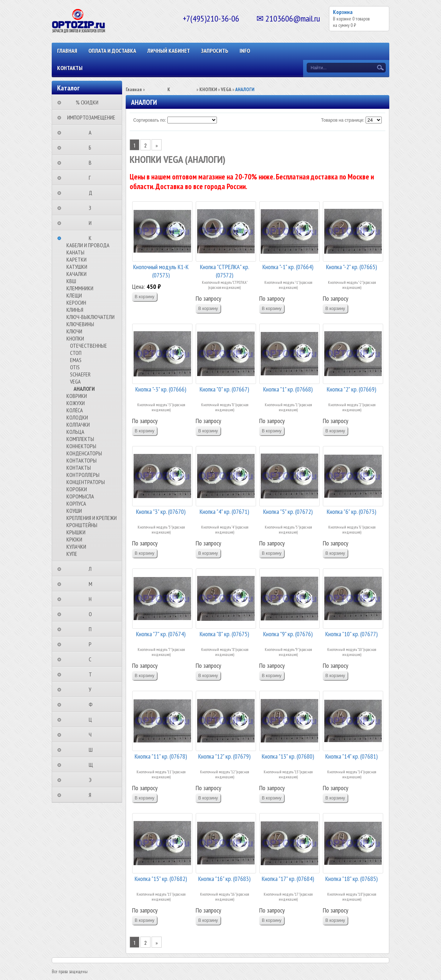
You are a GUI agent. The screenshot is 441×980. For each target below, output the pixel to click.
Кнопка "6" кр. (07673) (351, 511)
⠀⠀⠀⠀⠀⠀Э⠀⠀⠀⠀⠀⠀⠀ (92, 779)
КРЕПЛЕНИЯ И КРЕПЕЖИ (91, 517)
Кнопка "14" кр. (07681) (351, 756)
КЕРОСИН (76, 302)
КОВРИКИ (76, 395)
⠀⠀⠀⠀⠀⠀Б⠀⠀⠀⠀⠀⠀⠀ (92, 147)
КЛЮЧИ (74, 331)
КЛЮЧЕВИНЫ (80, 324)
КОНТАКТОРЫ (81, 460)
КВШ (71, 281)
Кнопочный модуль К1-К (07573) (161, 270)
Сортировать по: (149, 120)
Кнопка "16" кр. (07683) (224, 879)
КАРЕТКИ (76, 259)
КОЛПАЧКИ (78, 424)
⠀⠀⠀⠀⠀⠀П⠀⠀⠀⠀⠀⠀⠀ (92, 629)
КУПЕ (71, 553)
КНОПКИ (75, 338)
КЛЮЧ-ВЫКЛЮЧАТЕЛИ (90, 316)
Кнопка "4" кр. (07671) (224, 511)
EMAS (76, 360)
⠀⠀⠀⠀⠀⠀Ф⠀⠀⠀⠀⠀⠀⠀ (93, 704)
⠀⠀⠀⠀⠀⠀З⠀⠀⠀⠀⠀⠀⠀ (92, 207)
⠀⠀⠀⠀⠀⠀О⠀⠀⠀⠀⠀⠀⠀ (92, 614)
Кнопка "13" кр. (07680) (288, 756)
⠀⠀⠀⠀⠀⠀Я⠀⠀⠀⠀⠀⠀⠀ (92, 794)
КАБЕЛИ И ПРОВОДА (88, 245)
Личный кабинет (168, 50)
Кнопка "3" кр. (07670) (161, 511)
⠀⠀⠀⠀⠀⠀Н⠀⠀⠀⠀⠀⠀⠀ (92, 598)
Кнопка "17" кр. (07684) (288, 879)
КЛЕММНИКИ (79, 288)
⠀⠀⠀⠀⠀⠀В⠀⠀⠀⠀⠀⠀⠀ (92, 162)
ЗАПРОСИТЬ (214, 50)
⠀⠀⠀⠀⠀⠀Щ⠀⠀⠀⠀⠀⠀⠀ (93, 764)
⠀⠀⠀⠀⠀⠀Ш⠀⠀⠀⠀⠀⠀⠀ (93, 749)
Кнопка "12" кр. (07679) (224, 756)
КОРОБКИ (76, 489)
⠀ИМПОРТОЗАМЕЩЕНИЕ (89, 117)
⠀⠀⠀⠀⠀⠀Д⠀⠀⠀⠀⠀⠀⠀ (92, 192)
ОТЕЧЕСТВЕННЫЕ (88, 345)
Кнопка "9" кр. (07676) (288, 634)
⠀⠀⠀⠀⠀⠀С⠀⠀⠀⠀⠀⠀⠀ (92, 659)
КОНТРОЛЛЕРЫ (82, 474)
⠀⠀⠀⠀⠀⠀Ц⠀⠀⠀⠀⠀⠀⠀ (92, 719)
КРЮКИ (74, 539)
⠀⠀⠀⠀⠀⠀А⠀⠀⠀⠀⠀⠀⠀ (92, 132)
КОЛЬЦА (75, 431)
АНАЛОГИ (84, 388)
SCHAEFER (80, 374)
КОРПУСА (76, 503)
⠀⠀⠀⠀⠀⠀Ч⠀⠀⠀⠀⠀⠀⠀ (92, 734)
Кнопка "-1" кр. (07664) (288, 267)
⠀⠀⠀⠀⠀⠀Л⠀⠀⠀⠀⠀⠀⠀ (92, 568)
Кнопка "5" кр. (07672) (288, 511)
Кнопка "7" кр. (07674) (161, 634)
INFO (245, 50)
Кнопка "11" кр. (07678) (161, 756)
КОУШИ (74, 510)
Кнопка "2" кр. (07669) (351, 389)
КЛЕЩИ (74, 295)
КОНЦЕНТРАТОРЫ (85, 482)
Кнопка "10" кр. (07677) (351, 634)
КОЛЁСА (74, 410)
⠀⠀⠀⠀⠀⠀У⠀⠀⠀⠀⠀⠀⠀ (92, 689)
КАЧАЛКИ (76, 273)
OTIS (75, 367)
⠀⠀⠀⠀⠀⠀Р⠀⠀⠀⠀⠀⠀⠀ (92, 644)
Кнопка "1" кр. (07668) (288, 389)
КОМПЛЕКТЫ (80, 438)
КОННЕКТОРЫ (81, 446)
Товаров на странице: (343, 120)
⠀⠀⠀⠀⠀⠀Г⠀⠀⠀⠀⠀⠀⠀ (92, 177)
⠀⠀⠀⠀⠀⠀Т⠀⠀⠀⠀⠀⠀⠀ (92, 674)
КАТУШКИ (76, 266)
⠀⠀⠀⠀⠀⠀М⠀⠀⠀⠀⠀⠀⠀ (92, 583)
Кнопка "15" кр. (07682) (161, 879)
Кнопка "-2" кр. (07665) (351, 267)
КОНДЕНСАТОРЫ (84, 453)
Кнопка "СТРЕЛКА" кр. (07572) (224, 270)
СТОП (76, 352)
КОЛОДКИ (77, 417)
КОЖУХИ (75, 403)
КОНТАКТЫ (70, 67)
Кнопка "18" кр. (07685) (351, 879)
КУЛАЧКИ (76, 546)
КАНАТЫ (75, 252)
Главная (67, 50)
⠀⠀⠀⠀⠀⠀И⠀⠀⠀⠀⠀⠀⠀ (92, 222)
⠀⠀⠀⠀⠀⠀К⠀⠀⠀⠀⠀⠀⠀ (92, 238)
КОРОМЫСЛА (80, 496)
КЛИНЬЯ (74, 309)
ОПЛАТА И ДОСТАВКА (112, 50)
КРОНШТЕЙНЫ (81, 525)
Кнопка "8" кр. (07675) (224, 634)
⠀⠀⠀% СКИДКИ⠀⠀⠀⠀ (89, 102)
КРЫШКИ (75, 532)
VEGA (75, 381)
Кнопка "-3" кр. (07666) (160, 389)
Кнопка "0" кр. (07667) (224, 389)
